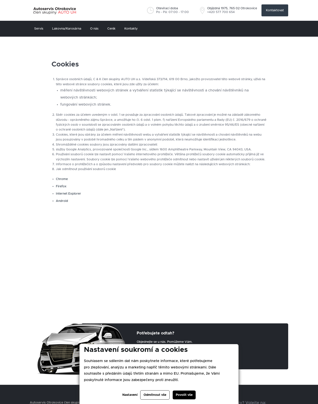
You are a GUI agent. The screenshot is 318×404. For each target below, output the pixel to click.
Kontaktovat (275, 10)
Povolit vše (184, 394)
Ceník (111, 28)
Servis (38, 28)
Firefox (61, 186)
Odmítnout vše (155, 394)
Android (62, 201)
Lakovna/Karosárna (66, 28)
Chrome (62, 179)
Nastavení (130, 394)
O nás (94, 28)
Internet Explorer (68, 193)
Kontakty (131, 28)
